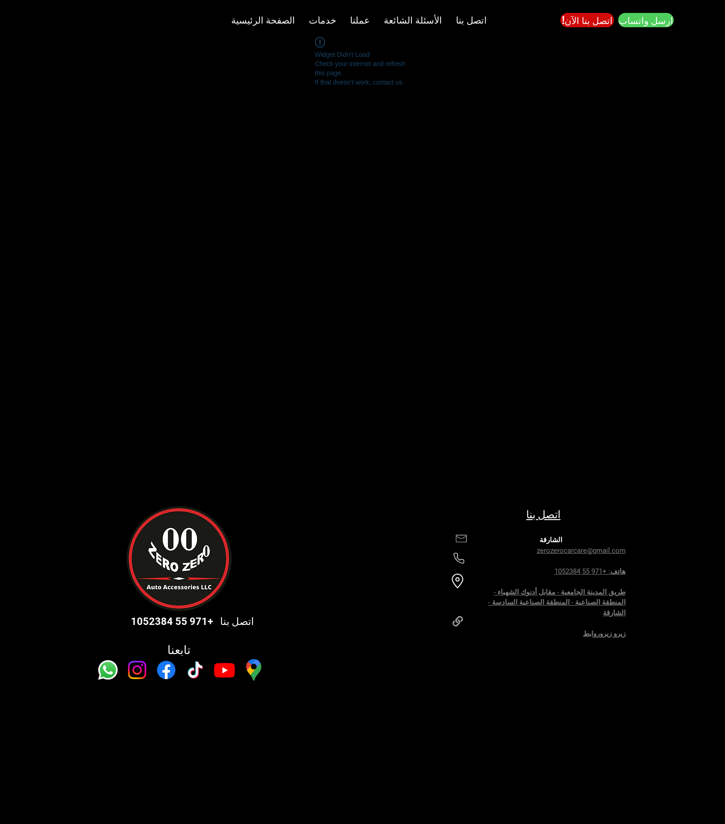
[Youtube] (224, 670)
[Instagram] (137, 670)
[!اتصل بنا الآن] (587, 20)
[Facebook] (166, 670)
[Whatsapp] (108, 670)
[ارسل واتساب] (646, 20)
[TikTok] (195, 670)
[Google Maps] (253, 670)
